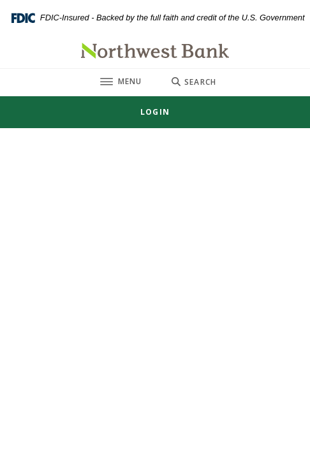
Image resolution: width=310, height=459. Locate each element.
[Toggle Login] (155, 112)
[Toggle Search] (193, 82)
